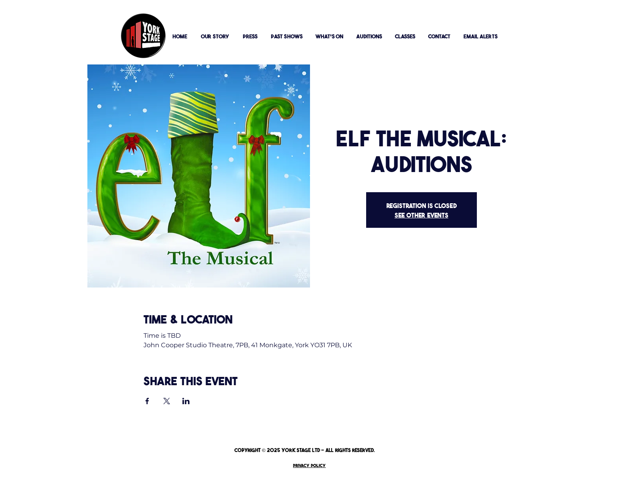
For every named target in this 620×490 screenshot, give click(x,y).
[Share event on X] (166, 401)
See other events (421, 214)
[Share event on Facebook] (147, 401)
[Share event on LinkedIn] (186, 401)
